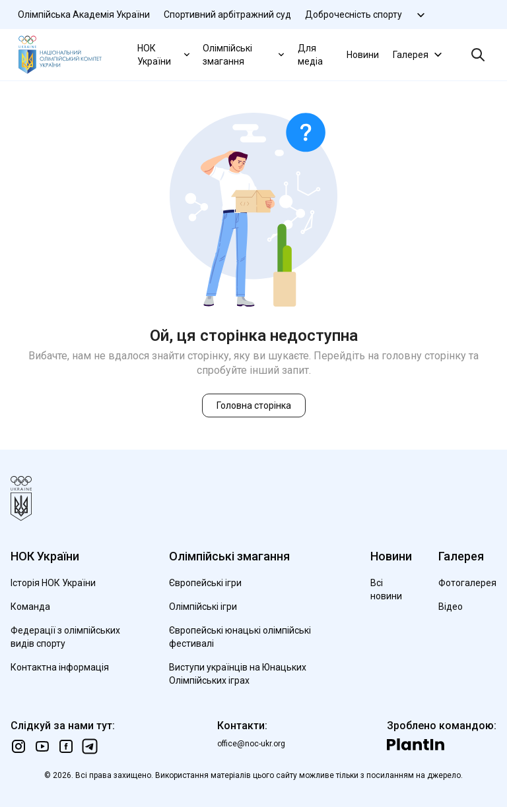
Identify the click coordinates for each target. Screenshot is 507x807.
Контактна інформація (60, 667)
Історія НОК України (53, 583)
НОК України (164, 55)
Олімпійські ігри (203, 606)
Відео (450, 606)
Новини (363, 54)
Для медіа (310, 55)
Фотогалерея (467, 583)
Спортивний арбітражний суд (227, 14)
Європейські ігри (205, 583)
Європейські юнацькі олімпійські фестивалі (240, 637)
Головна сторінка (254, 405)
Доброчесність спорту (353, 14)
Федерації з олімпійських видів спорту (65, 637)
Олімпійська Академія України (84, 14)
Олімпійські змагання (245, 55)
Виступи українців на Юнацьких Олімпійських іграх (237, 674)
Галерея (419, 54)
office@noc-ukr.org (251, 743)
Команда (30, 606)
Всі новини (386, 589)
